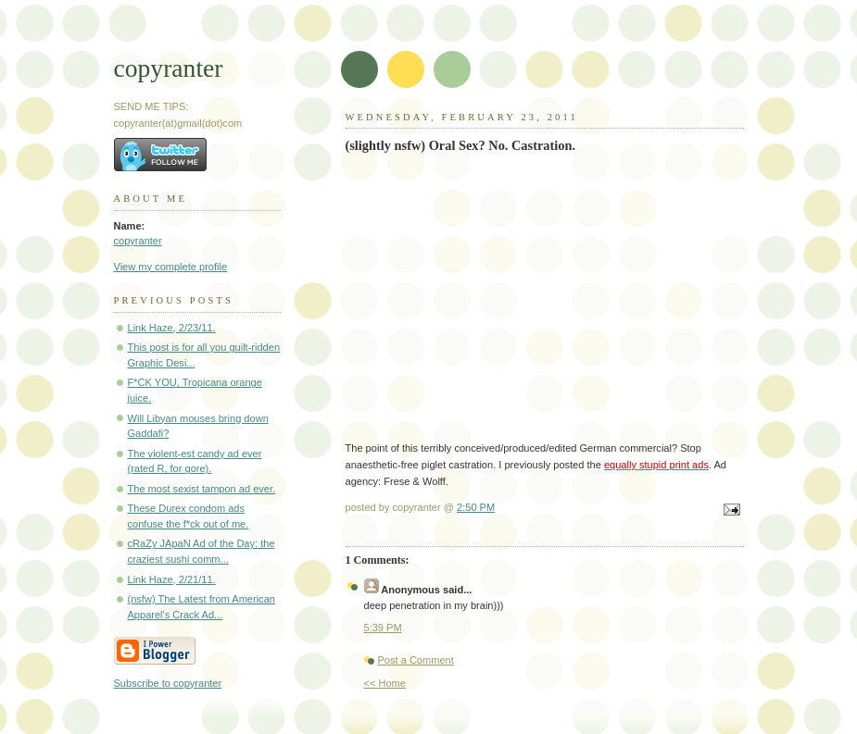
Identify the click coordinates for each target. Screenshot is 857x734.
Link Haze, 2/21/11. (172, 579)
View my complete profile (171, 266)
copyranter (168, 68)
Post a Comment (416, 660)
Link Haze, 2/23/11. (172, 327)
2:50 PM (476, 507)
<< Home (385, 683)
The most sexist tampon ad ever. (202, 488)
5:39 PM (383, 627)
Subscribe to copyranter (168, 683)
